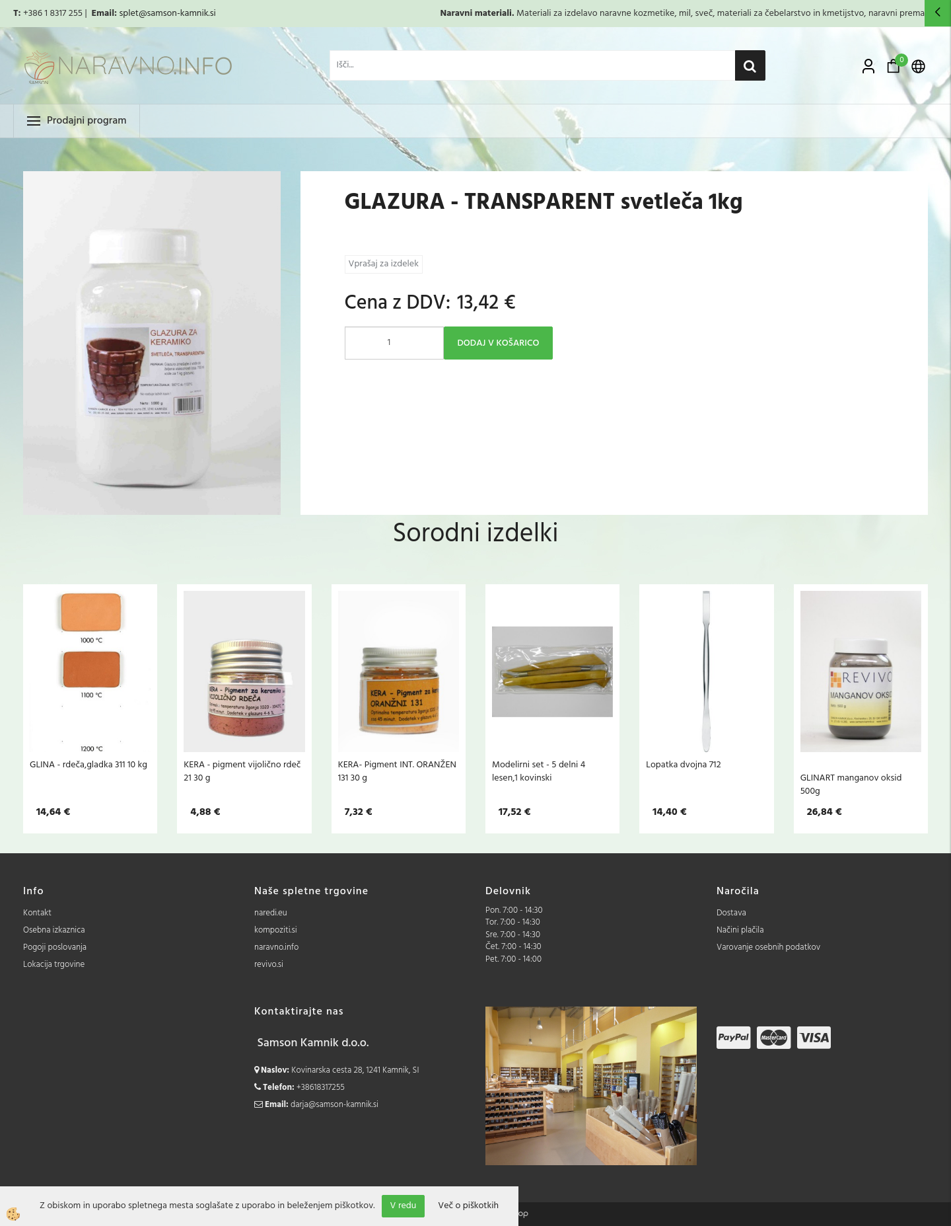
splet (128, 13)
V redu (403, 1205)
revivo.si (268, 965)
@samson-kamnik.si (177, 13)
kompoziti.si (275, 930)
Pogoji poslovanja (55, 947)
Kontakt (37, 913)
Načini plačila (740, 930)
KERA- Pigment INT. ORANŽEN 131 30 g (397, 771)
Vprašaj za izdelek (384, 264)
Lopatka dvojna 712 (683, 764)
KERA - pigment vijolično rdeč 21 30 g (242, 771)
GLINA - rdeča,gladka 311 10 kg (88, 764)
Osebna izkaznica (54, 930)
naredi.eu (270, 913)
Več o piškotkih (468, 1206)
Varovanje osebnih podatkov (768, 947)
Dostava (731, 913)
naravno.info (276, 947)
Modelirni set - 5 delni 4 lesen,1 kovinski (538, 771)
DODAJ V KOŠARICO (499, 343)
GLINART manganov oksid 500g (851, 784)
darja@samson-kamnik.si (334, 1105)
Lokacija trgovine (54, 965)
